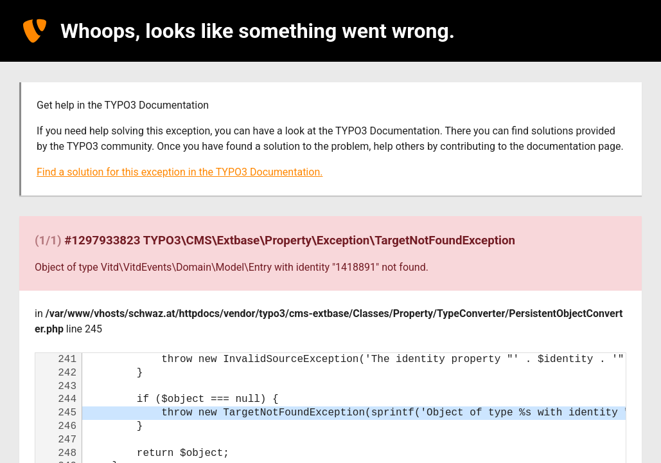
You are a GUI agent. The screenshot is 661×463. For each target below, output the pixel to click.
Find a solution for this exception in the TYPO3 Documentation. (179, 172)
